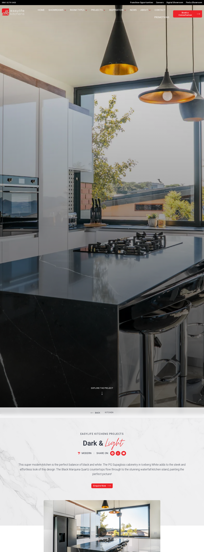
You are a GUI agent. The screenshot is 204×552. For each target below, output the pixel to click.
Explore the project (102, 391)
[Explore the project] (102, 396)
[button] (112, 456)
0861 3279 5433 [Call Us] (9, 2)
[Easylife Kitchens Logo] (13, 12)
